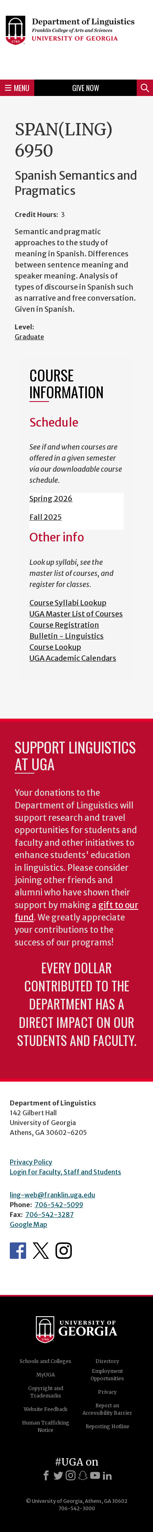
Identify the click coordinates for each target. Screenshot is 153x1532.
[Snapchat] (83, 1475)
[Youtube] (95, 1475)
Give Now (85, 87)
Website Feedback (45, 1409)
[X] (58, 1475)
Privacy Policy (31, 1162)
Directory (107, 1361)
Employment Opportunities (107, 1374)
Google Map (28, 1224)
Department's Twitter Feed (41, 1250)
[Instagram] (70, 1475)
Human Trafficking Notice (45, 1426)
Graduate (29, 337)
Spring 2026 (51, 498)
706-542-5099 (59, 1205)
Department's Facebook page (18, 1250)
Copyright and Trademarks (45, 1392)
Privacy (107, 1392)
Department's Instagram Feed (63, 1250)
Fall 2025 (45, 517)
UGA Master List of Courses (76, 614)
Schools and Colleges (45, 1361)
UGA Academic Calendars (72, 658)
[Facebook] (46, 1475)
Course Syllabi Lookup (67, 602)
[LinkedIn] (107, 1475)
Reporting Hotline (107, 1426)
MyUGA (45, 1375)
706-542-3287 (49, 1214)
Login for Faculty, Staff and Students (65, 1172)
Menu (17, 87)
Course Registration (64, 625)
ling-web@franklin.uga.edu (52, 1195)
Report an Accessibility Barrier (107, 1409)
